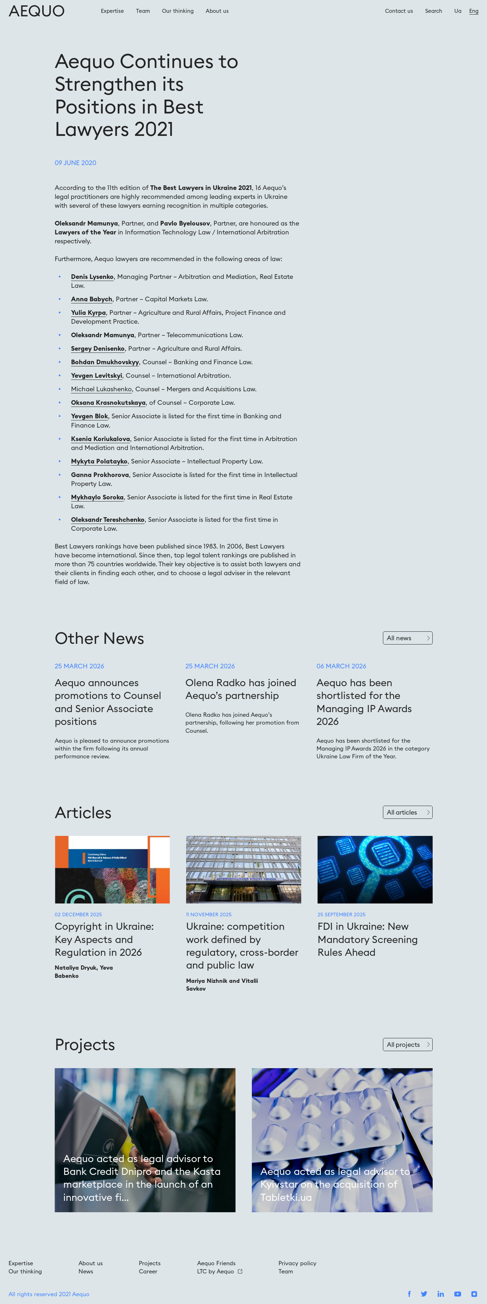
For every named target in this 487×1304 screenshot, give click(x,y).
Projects (150, 1263)
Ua (457, 10)
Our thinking (178, 10)
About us (217, 10)
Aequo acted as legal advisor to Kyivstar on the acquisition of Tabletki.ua (335, 1184)
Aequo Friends (216, 1263)
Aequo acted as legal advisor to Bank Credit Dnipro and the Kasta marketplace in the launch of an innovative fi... (142, 1178)
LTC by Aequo (219, 1271)
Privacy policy (297, 1263)
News (86, 1271)
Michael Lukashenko (101, 389)
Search (433, 10)
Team (143, 10)
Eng (473, 10)
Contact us (399, 10)
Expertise (112, 10)
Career (148, 1271)
